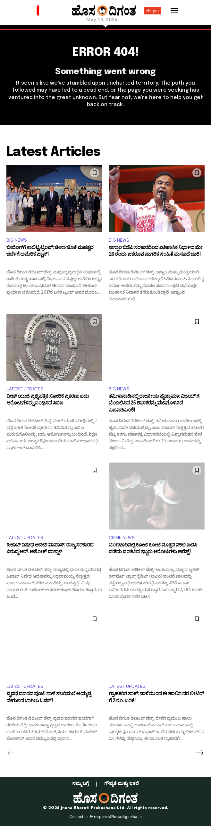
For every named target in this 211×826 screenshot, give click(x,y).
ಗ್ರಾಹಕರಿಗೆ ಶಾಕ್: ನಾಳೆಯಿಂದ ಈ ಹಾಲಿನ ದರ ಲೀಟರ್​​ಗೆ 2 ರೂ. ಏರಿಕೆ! (156, 698)
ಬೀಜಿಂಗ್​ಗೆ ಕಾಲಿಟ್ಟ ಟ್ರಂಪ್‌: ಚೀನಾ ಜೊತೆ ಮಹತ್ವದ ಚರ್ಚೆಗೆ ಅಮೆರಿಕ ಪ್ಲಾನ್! (49, 252)
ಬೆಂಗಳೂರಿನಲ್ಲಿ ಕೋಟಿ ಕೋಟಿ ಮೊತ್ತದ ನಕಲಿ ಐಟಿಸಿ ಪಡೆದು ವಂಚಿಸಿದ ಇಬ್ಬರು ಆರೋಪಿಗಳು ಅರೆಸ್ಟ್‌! (153, 549)
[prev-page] (11, 753)
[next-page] (199, 753)
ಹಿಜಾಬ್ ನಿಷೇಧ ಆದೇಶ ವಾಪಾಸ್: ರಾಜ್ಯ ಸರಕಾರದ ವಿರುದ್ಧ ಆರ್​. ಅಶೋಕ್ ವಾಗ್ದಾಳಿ (49, 549)
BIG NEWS (16, 240)
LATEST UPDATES (24, 389)
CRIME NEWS (121, 537)
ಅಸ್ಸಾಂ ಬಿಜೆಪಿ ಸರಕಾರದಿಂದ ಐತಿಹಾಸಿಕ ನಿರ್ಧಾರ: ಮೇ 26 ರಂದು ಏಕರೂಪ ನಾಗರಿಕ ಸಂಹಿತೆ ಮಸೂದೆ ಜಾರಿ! (155, 252)
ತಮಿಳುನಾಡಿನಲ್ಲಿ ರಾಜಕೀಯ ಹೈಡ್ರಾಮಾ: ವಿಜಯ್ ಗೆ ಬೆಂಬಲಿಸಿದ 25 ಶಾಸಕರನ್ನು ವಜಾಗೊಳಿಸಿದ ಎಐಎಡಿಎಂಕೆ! (154, 404)
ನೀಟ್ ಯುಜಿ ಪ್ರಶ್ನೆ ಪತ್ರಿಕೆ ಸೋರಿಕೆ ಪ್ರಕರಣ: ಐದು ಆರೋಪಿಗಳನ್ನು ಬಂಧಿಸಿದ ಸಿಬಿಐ (47, 401)
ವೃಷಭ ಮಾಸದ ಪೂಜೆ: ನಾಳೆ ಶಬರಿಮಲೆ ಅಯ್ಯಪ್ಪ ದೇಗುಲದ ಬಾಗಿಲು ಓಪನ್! (48, 698)
